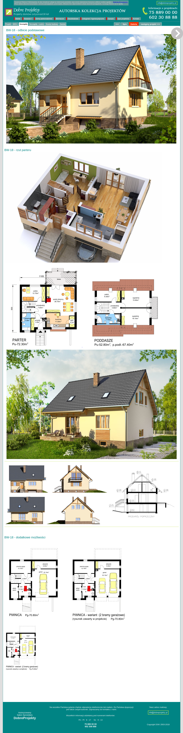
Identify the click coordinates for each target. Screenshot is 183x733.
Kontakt (136, 19)
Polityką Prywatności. (120, 2)
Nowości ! (28, 19)
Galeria (133, 24)
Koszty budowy (52, 24)
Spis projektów (123, 19)
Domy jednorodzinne (44, 19)
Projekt (8, 24)
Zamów (63, 24)
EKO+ (15, 24)
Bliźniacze (60, 19)
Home (18, 19)
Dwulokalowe (73, 19)
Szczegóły (23, 24)
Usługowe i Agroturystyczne (93, 19)
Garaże (111, 19)
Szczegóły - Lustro (36, 24)
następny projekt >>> (150, 24)
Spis (125, 24)
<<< (117, 24)
